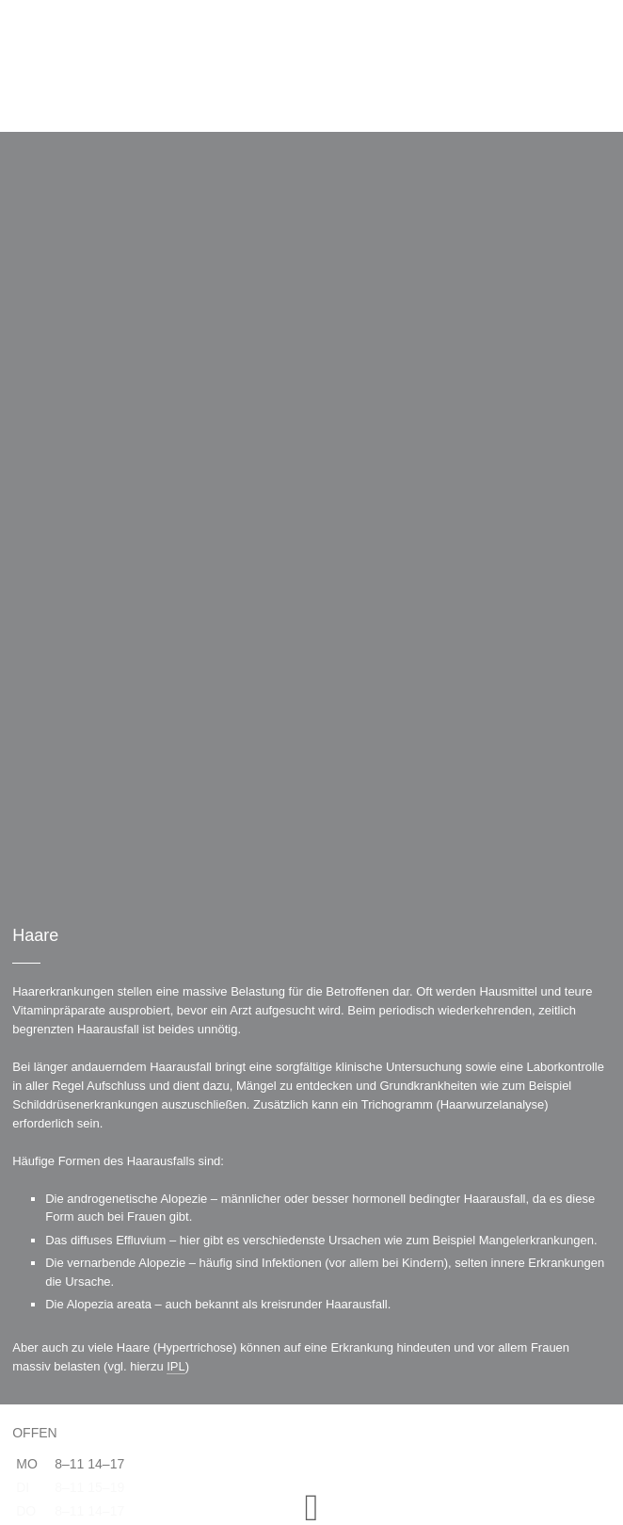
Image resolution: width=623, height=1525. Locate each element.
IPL (176, 1366)
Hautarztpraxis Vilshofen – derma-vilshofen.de (312, 66)
